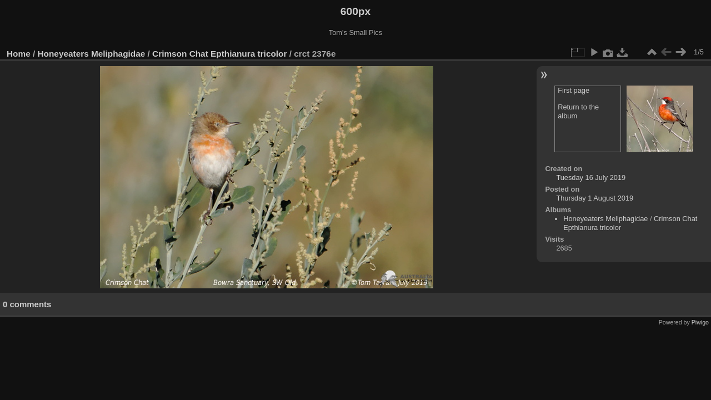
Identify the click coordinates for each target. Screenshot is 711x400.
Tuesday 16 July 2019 (590, 177)
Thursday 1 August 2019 (594, 198)
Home (19, 53)
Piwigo (700, 322)
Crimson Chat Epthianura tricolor (219, 53)
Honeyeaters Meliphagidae (92, 53)
